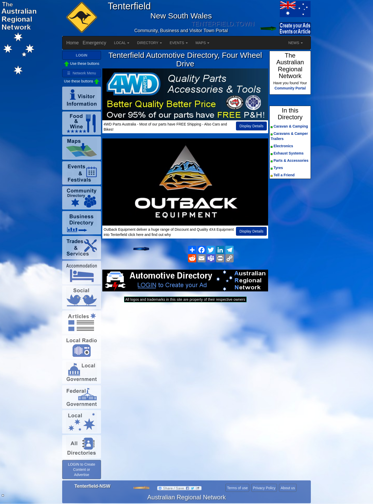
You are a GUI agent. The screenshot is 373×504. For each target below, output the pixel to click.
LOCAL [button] (121, 43)
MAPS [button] (203, 43)
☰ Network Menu (81, 73)
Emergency (94, 42)
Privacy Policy (264, 488)
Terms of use (237, 488)
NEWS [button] (295, 43)
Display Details (251, 126)
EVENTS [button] (179, 43)
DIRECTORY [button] (149, 43)
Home (72, 42)
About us (288, 488)
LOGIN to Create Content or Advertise (81, 469)
